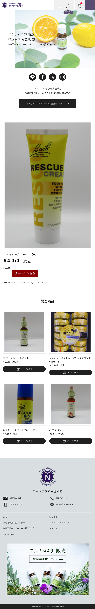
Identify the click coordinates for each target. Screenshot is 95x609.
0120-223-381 (12, 497)
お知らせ (53, 528)
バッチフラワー (40, 282)
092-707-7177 (58, 497)
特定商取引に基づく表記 (14, 522)
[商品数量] (6, 273)
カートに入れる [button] (26, 369)
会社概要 (53, 516)
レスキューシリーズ (23, 282)
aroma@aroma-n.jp (61, 504)
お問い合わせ (9, 534)
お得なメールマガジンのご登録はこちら (48, 103)
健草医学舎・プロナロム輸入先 (18, 528)
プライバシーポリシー (59, 522)
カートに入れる (25, 273)
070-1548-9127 (12, 504)
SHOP (5, 516)
